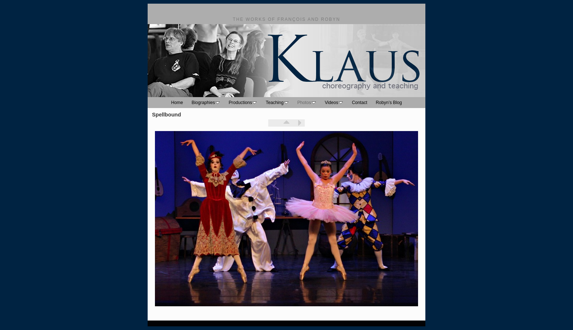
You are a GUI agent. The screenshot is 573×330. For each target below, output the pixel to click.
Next (299, 123)
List (286, 123)
